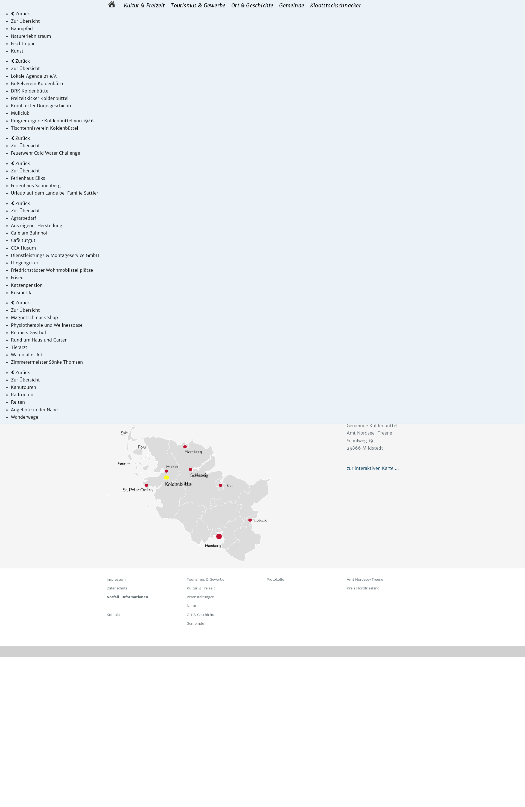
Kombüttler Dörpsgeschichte (41, 105)
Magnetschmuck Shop (34, 317)
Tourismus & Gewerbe (198, 5)
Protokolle (275, 579)
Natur (191, 605)
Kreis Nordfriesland (363, 588)
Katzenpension (27, 285)
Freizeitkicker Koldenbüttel (40, 98)
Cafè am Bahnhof (29, 233)
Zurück (20, 13)
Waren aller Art (27, 354)
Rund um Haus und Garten (39, 340)
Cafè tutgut (23, 240)
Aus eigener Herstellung (36, 225)
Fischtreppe (23, 43)
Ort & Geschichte (252, 5)
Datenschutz (117, 588)
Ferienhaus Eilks (28, 178)
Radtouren (22, 394)
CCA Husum (23, 248)
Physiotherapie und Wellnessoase (47, 325)
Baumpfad (22, 28)
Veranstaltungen (200, 597)
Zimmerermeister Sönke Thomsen (47, 362)
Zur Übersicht (25, 21)
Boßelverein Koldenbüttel (38, 83)
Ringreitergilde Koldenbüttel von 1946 (52, 120)
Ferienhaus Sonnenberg (36, 185)
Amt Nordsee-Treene (365, 579)
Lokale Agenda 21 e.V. (34, 76)
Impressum (116, 579)
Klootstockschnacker (335, 5)
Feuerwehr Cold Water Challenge (45, 153)
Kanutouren (23, 387)
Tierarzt (19, 347)
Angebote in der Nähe (34, 409)
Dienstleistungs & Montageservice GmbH (55, 255)
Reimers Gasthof (28, 332)
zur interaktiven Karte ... (373, 468)
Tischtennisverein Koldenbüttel (44, 128)
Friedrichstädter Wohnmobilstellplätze (52, 270)
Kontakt (113, 614)
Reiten (18, 402)
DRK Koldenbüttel (30, 91)
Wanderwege (24, 417)
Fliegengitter (24, 262)
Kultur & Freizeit (144, 5)
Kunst (17, 51)
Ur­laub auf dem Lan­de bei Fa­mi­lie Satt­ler (54, 193)
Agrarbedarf (23, 218)
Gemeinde (291, 5)
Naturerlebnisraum (31, 36)
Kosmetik (21, 292)
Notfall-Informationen (127, 597)
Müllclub (20, 113)
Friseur (18, 277)
